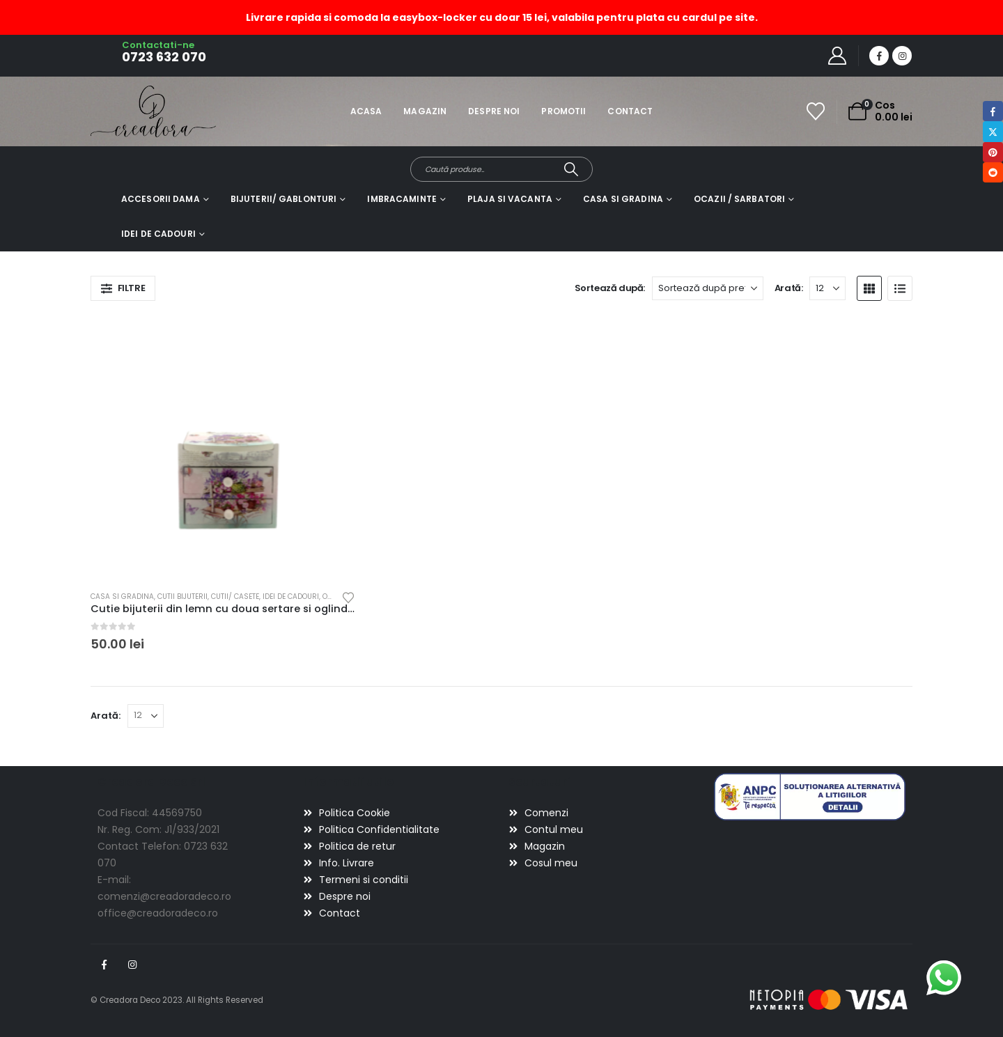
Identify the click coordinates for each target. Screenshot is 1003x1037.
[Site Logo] (129, 111)
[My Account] (837, 56)
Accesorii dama (160, 199)
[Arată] (827, 288)
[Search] (571, 169)
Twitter (993, 131)
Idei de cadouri (158, 234)
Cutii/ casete (235, 596)
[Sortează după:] (707, 288)
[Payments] (828, 999)
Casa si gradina (623, 199)
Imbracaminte (401, 199)
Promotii (563, 111)
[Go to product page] (222, 447)
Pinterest (993, 152)
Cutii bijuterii (182, 596)
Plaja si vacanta (509, 199)
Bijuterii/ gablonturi (284, 199)
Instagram (132, 964)
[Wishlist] (816, 111)
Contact (630, 111)
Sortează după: (610, 288)
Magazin (424, 111)
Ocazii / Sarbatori (739, 199)
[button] (123, 288)
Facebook (104, 964)
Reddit (993, 172)
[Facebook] (879, 55)
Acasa (366, 111)
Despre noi (494, 111)
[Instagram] (902, 55)
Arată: (789, 288)
